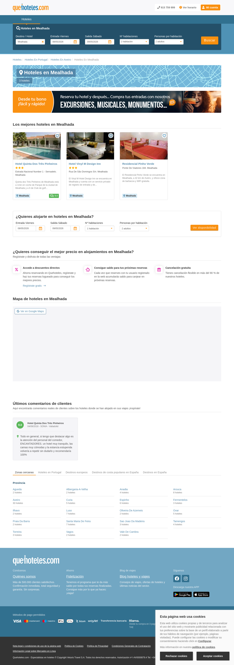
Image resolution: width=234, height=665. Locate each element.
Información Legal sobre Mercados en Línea (34, 651)
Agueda (17, 489)
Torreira (17, 531)
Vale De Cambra (129, 531)
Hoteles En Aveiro (61, 59)
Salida (93, 36)
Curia (69, 499)
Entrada (59, 36)
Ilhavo (16, 510)
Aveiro (16, 499)
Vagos (69, 531)
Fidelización (75, 576)
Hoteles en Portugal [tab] (49, 472)
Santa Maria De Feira (78, 521)
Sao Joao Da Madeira (132, 521)
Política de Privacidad (97, 646)
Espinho (124, 499)
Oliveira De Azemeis (131, 510)
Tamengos (179, 521)
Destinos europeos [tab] (77, 472)
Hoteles (17, 59)
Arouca (177, 489)
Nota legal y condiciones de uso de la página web (37, 646)
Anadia (124, 489)
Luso (69, 510)
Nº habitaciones (129, 36)
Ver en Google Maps (30, 311)
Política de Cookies (74, 646)
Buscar (209, 40)
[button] (210, 7)
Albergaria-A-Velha (77, 489)
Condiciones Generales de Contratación (131, 646)
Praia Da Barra (21, 521)
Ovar (176, 510)
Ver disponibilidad (204, 227)
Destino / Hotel (24, 36)
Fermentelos (180, 499)
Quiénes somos (24, 576)
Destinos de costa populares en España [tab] (115, 472)
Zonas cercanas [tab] (24, 472)
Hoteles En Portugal (36, 59)
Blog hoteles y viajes (135, 576)
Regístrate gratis (34, 285)
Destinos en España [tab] (155, 472)
